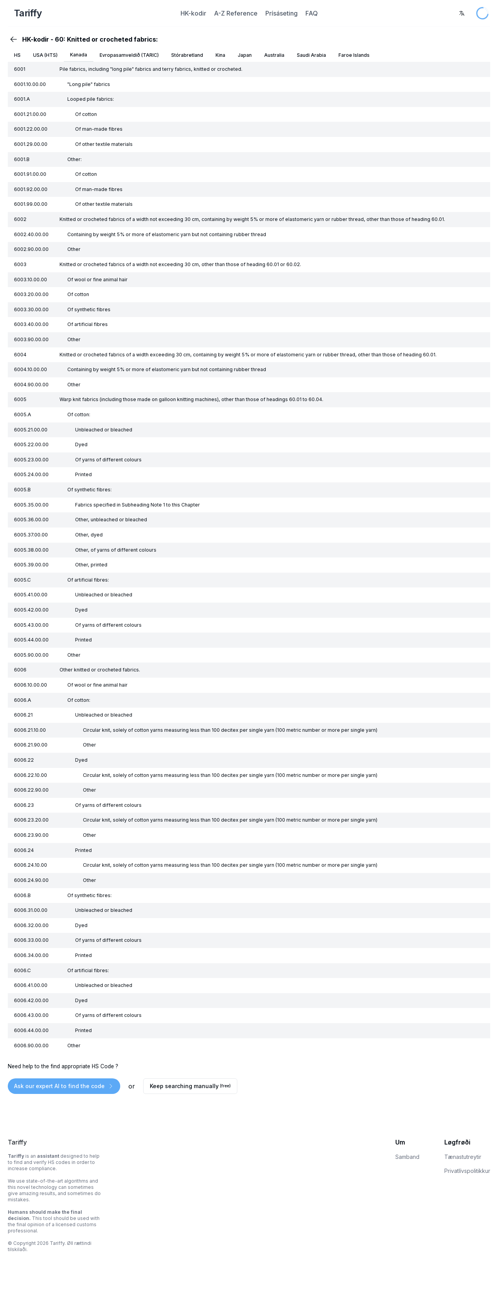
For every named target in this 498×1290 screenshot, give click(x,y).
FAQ (311, 13)
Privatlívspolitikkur (467, 1170)
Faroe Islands (354, 55)
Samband (407, 1156)
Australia (274, 55)
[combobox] (462, 13)
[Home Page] (89, 13)
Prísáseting (281, 13)
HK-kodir (193, 13)
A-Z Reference (236, 13)
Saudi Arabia (311, 55)
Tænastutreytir (462, 1156)
